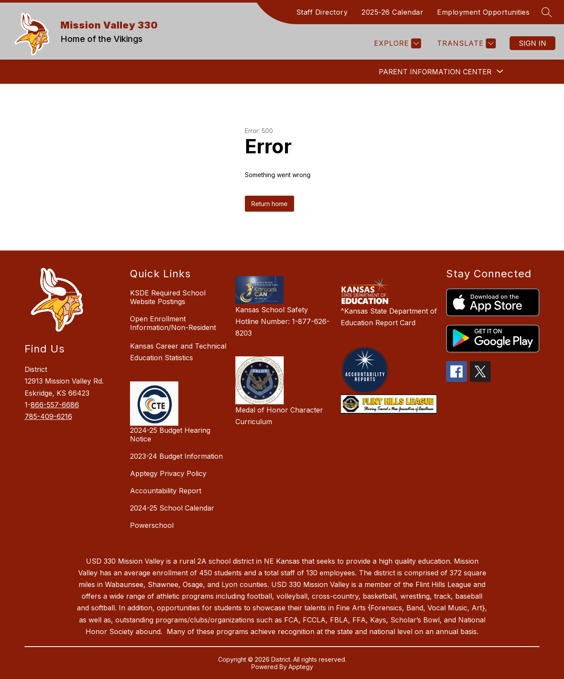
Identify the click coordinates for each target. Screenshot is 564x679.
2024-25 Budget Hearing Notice (170, 434)
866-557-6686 (55, 404)
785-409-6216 (48, 416)
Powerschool (152, 525)
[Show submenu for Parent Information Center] (435, 72)
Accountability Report (165, 490)
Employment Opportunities (483, 12)
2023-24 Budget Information (176, 456)
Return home (269, 203)
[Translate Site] (465, 43)
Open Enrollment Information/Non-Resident (173, 323)
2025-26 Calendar (392, 12)
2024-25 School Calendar (172, 508)
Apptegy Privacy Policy (168, 473)
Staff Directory (322, 12)
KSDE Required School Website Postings (168, 297)
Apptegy (300, 666)
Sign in (532, 43)
